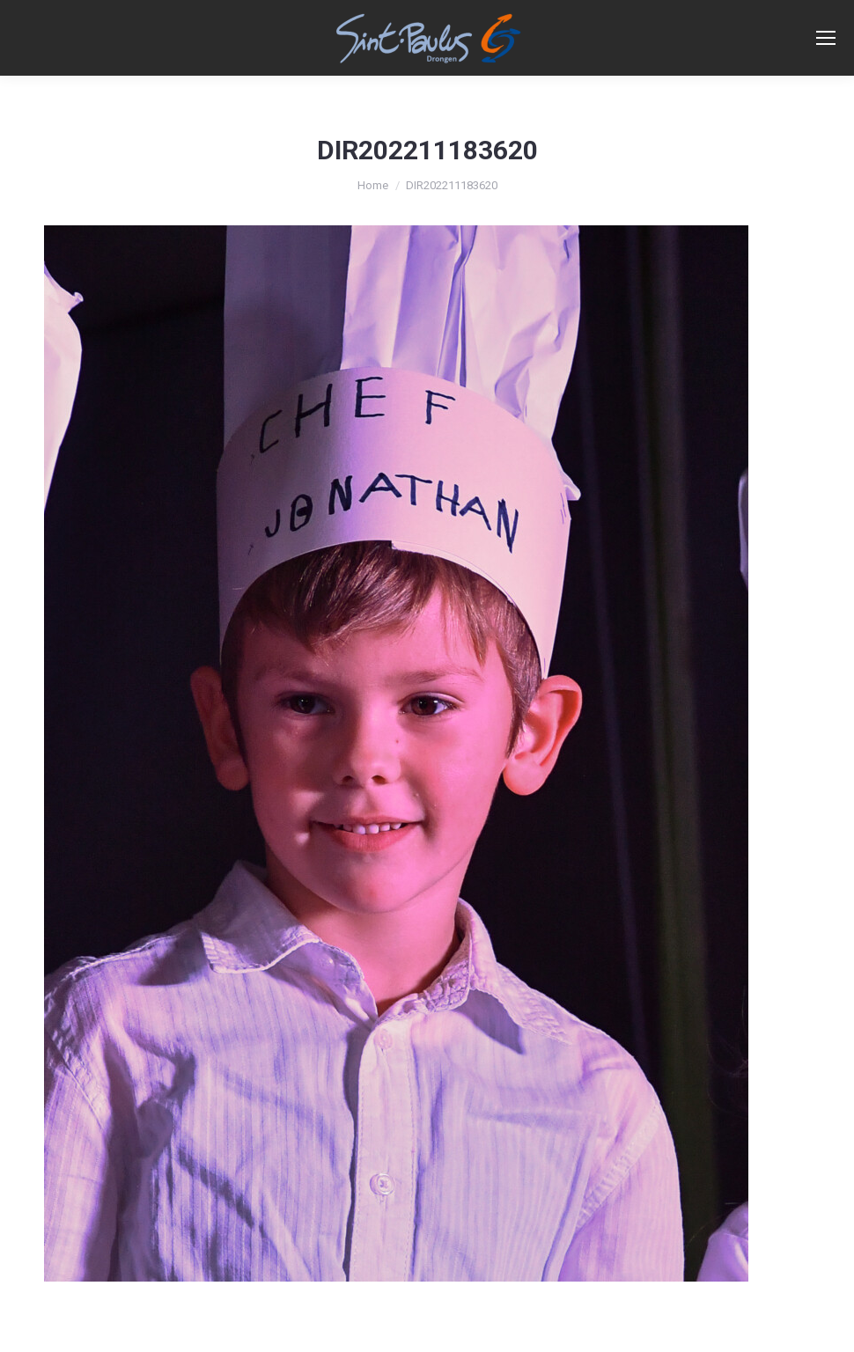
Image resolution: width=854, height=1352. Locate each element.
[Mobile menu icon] (825, 37)
